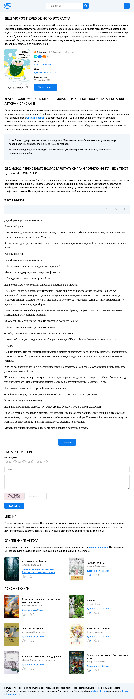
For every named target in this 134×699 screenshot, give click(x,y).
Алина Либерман (42, 64)
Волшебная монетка (98, 628)
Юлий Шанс (93, 604)
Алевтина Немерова (33, 632)
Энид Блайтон (95, 632)
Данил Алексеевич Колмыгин (38, 660)
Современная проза (51, 569)
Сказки (52, 72)
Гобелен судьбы (96, 563)
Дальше (67, 442)
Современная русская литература (38, 572)
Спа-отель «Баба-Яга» (34, 561)
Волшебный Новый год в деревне (41, 656)
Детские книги (41, 72)
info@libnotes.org (98, 691)
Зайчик (91, 600)
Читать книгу (45, 87)
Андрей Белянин (96, 661)
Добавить (14, 505)
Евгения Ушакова (32, 605)
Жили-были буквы (32, 628)
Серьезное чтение (31, 569)
